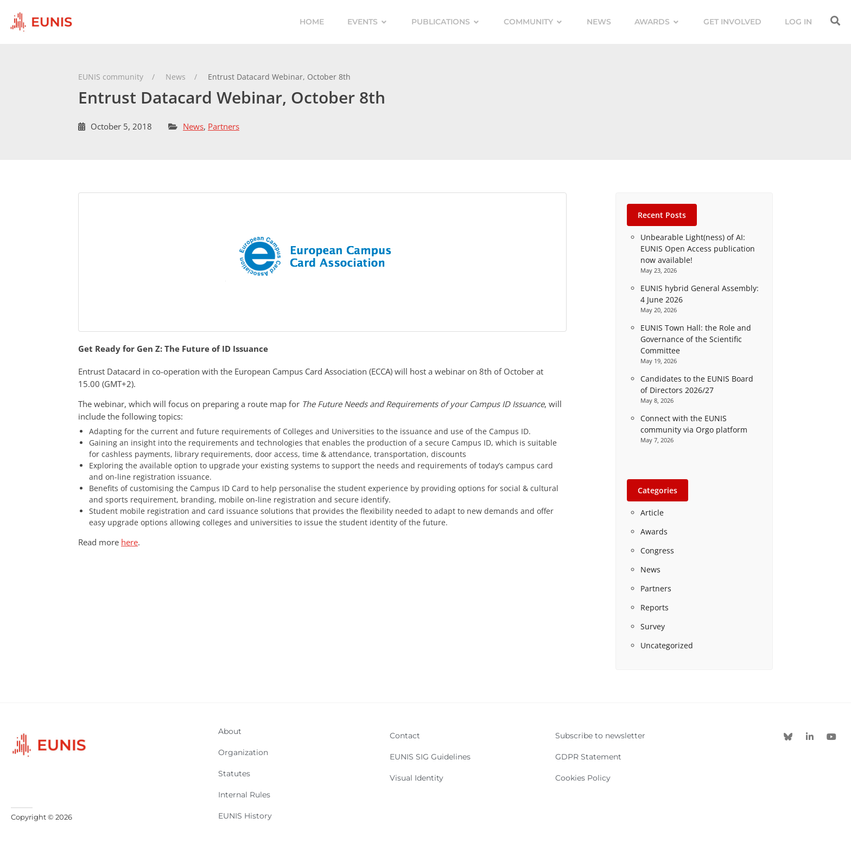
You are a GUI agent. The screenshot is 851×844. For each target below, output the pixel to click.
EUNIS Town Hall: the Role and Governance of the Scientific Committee (695, 339)
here (129, 542)
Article (652, 512)
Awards (654, 531)
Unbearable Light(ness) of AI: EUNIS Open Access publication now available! (697, 248)
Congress (657, 550)
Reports (654, 607)
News (193, 126)
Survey (652, 626)
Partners (223, 126)
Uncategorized (666, 645)
